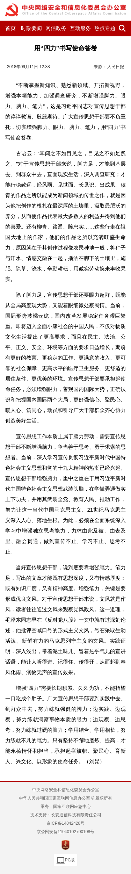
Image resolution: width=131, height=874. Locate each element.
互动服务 (80, 28)
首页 (10, 28)
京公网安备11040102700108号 (65, 831)
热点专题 (104, 28)
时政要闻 (31, 28)
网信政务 (55, 28)
